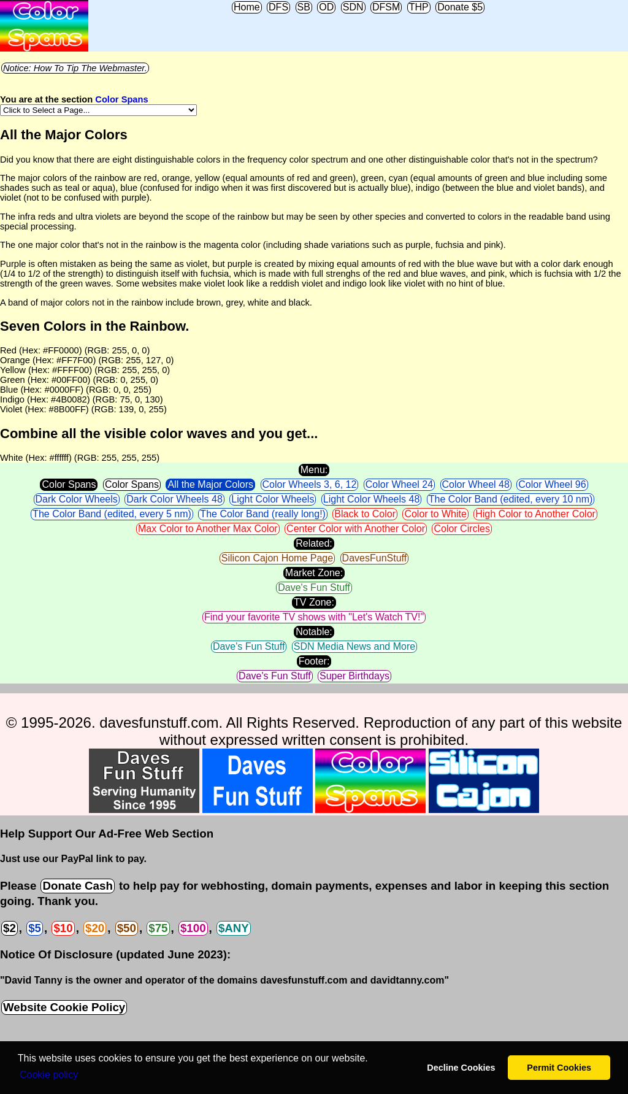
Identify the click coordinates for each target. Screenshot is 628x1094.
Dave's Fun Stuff (314, 587)
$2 (9, 928)
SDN (353, 7)
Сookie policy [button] (49, 1074)
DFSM (386, 7)
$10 (62, 928)
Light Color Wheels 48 (371, 499)
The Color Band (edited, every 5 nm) (112, 514)
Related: (314, 543)
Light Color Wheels (272, 499)
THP (419, 7)
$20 (94, 928)
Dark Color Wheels (77, 499)
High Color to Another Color (535, 514)
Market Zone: (314, 573)
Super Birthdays (354, 676)
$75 (157, 928)
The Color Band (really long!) (263, 514)
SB (303, 7)
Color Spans (121, 99)
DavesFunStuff (374, 558)
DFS (278, 7)
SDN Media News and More (354, 646)
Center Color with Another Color (355, 528)
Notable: (314, 631)
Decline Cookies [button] (461, 1068)
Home (247, 7)
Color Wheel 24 (399, 484)
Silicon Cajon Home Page (277, 558)
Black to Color (365, 514)
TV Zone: (314, 602)
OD (326, 7)
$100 (193, 928)
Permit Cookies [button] (559, 1068)
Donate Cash (77, 885)
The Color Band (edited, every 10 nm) (511, 499)
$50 (126, 928)
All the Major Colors (210, 484)
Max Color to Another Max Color (208, 528)
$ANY (233, 928)
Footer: (314, 661)
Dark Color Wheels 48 (174, 499)
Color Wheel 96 (552, 484)
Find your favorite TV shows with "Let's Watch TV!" (314, 617)
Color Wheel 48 (476, 484)
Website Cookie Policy (64, 1007)
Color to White (435, 514)
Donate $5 (460, 7)
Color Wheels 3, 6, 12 (309, 484)
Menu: (314, 469)
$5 (34, 928)
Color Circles (462, 528)
